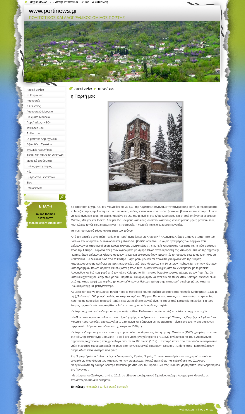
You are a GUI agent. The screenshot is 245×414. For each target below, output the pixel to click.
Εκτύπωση (101, 1)
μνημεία (123, 386)
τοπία (103, 386)
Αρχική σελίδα (83, 88)
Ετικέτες (77, 386)
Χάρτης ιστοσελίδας (67, 1)
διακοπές (92, 386)
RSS (87, 1)
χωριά (112, 386)
